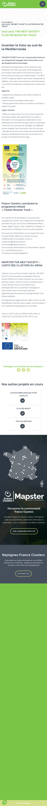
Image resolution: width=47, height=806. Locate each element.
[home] (8, 4)
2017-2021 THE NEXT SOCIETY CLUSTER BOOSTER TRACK (22, 25)
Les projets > (7, 22)
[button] (43, 4)
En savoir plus (23, 572)
